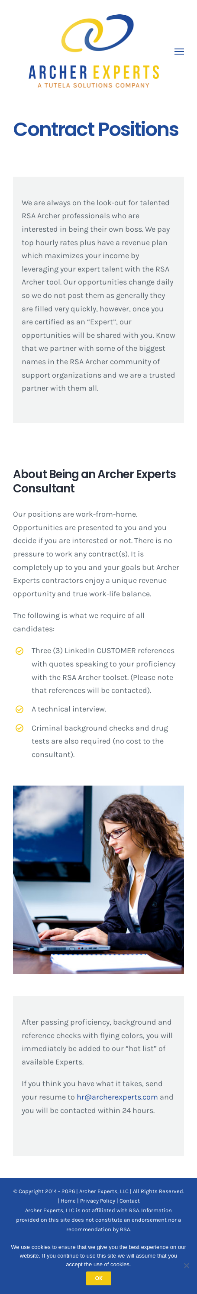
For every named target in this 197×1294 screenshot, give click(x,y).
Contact (129, 1200)
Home (68, 1200)
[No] (186, 1265)
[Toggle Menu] (179, 52)
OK (99, 1278)
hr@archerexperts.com (117, 1097)
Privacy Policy (97, 1200)
